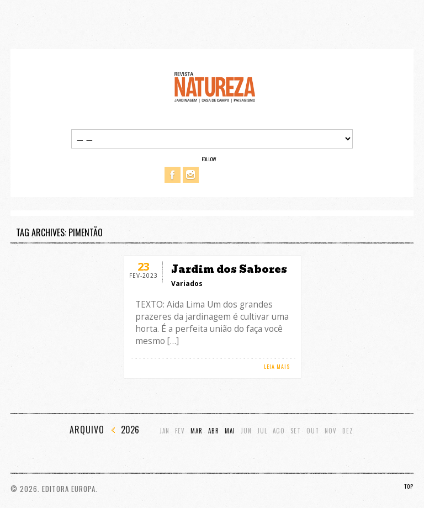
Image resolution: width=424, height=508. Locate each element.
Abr (213, 431)
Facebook (173, 175)
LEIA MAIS (277, 366)
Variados (187, 283)
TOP (409, 486)
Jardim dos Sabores (229, 269)
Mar (196, 431)
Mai (230, 431)
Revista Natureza (214, 86)
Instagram (191, 175)
